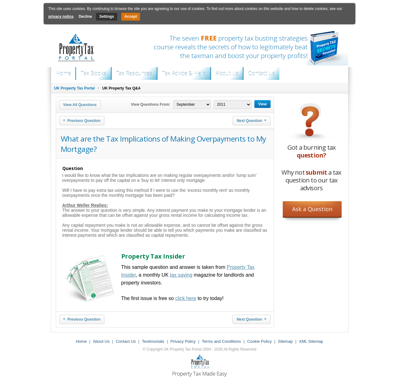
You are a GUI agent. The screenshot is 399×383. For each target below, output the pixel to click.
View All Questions (80, 105)
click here (185, 298)
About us (227, 73)
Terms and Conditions (221, 341)
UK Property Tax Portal (74, 88)
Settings (106, 16)
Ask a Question (312, 209)
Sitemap (285, 341)
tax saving (181, 275)
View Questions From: (150, 104)
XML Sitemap (311, 341)
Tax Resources (134, 73)
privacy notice (61, 16)
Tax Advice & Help (184, 73)
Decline (85, 16)
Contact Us (126, 341)
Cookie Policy (259, 341)
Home (63, 73)
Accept (130, 16)
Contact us (261, 73)
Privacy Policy (183, 341)
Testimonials (153, 341)
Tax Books (93, 73)
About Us (101, 341)
